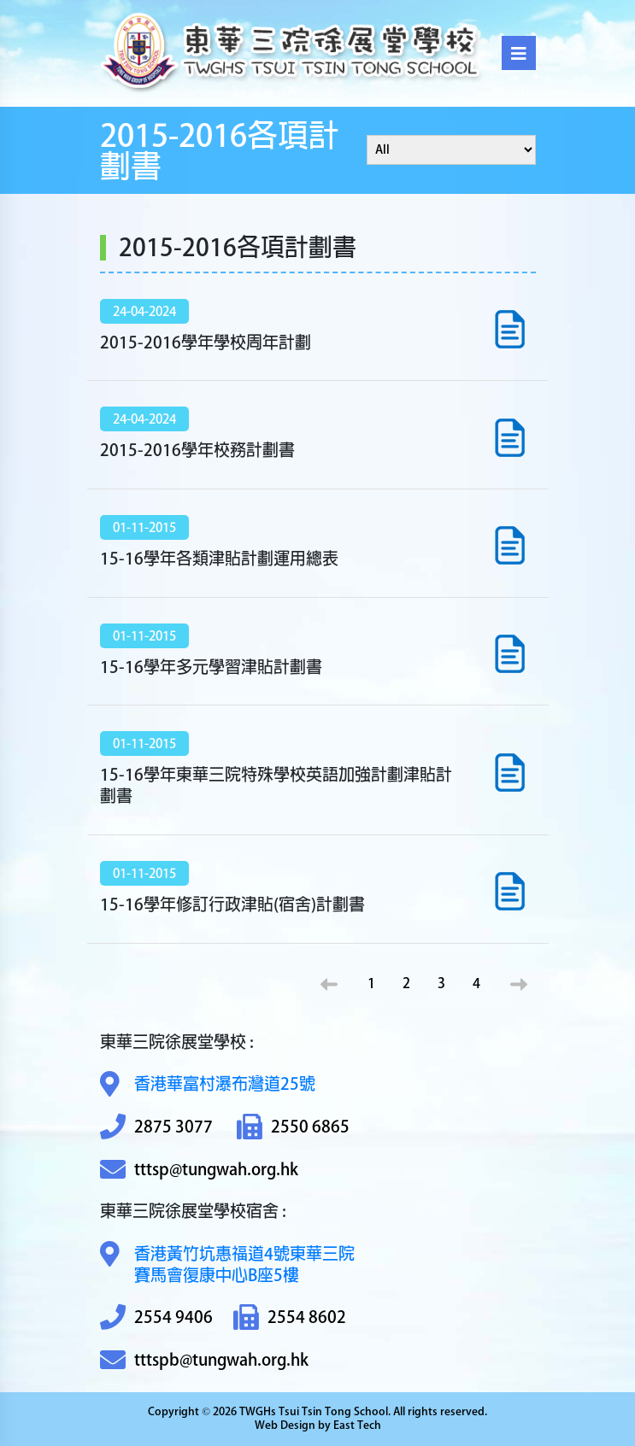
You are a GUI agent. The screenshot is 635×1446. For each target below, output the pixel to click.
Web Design (285, 1425)
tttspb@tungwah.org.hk (204, 1360)
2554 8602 (289, 1317)
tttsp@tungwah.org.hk (199, 1169)
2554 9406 (156, 1317)
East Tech (357, 1425)
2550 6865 (293, 1127)
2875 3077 (156, 1127)
